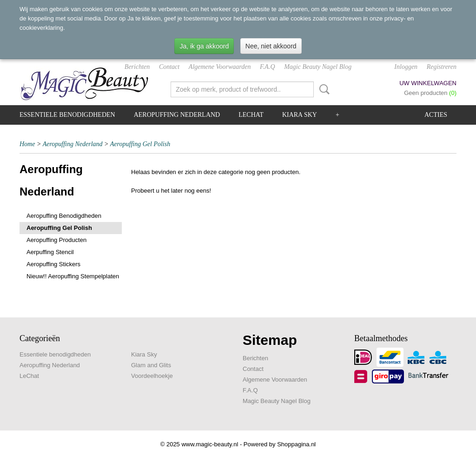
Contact (169, 66)
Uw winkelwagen (427, 83)
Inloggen (405, 66)
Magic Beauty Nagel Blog (317, 66)
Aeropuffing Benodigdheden (63, 215)
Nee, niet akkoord (271, 46)
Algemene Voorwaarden (220, 66)
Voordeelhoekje (152, 375)
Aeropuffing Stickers (53, 264)
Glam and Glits (151, 365)
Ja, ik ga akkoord (204, 46)
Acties (435, 114)
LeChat (251, 114)
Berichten (137, 66)
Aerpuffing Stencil (50, 252)
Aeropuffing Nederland (177, 114)
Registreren (441, 66)
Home (27, 144)
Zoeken (323, 89)
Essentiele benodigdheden (67, 114)
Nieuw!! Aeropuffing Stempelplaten (72, 276)
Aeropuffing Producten (56, 239)
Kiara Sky (299, 114)
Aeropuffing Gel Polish (140, 144)
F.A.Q (267, 66)
